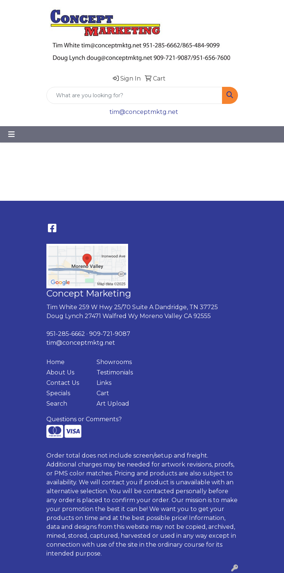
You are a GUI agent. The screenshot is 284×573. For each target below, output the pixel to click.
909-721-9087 (109, 333)
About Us (60, 372)
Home (55, 362)
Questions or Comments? (84, 419)
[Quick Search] (134, 95)
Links (104, 382)
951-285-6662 (65, 333)
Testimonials (115, 372)
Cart (103, 393)
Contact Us (62, 382)
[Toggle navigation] (11, 134)
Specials (58, 393)
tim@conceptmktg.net (144, 111)
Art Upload (113, 403)
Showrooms (114, 362)
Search (56, 403)
